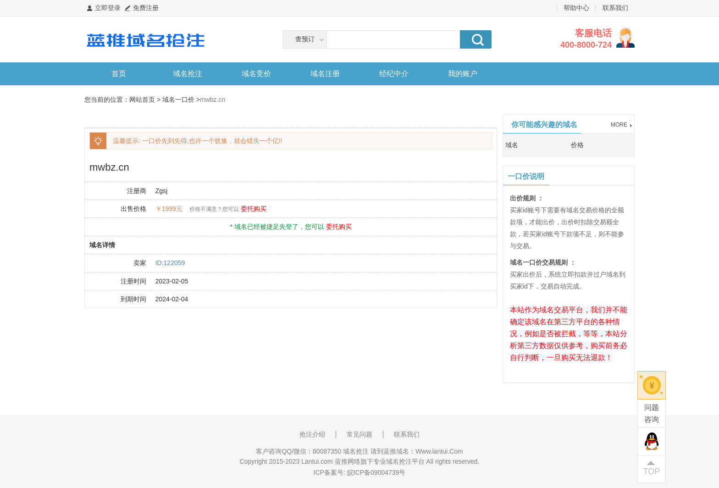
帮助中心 (576, 7)
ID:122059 (170, 262)
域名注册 (325, 74)
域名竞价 (256, 74)
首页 (118, 74)
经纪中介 (394, 74)
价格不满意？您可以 (214, 209)
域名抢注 (187, 74)
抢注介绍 (312, 434)
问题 (651, 414)
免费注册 (146, 7)
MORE (619, 125)
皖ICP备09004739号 (376, 472)
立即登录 (108, 7)
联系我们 (615, 7)
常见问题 (359, 434)
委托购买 (253, 208)
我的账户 (462, 74)
